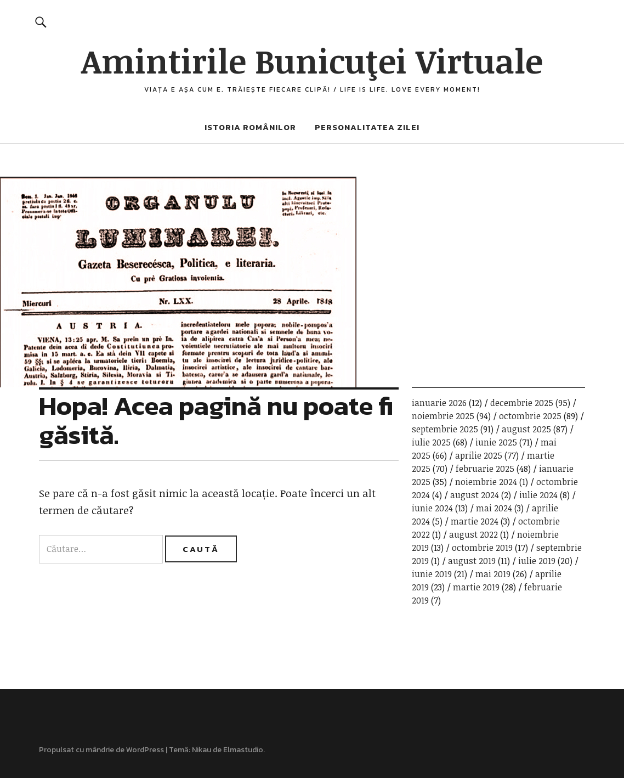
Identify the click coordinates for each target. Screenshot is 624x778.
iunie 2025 (496, 442)
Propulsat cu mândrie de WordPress (101, 750)
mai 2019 (492, 574)
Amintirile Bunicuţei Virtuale (312, 60)
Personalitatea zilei (367, 127)
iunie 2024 (432, 508)
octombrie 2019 (482, 548)
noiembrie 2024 (486, 482)
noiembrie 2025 (443, 416)
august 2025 (526, 429)
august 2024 (474, 495)
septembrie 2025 (445, 429)
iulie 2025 (431, 442)
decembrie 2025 (521, 403)
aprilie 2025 (478, 455)
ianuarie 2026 (439, 403)
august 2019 (472, 561)
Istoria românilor (250, 127)
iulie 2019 (536, 561)
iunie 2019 (432, 574)
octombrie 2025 (530, 416)
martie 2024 (474, 521)
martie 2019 (476, 587)
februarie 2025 (485, 469)
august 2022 (473, 534)
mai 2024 (494, 508)
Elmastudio (243, 750)
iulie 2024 (538, 495)
